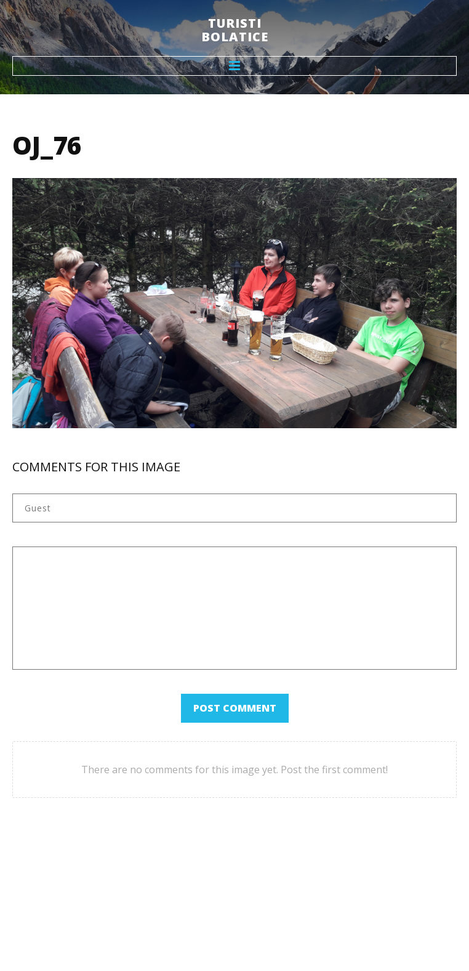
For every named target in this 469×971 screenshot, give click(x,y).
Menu (234, 66)
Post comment (234, 708)
